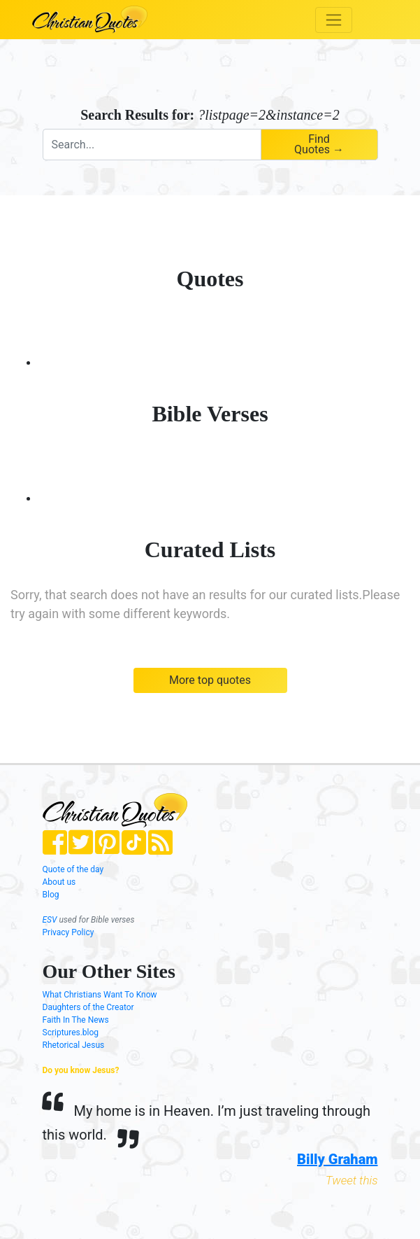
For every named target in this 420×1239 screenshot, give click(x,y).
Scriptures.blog (71, 1032)
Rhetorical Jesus (74, 1045)
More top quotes (210, 680)
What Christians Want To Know (100, 995)
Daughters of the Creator (88, 1007)
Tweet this (352, 1180)
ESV (50, 920)
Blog (51, 894)
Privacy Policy (68, 932)
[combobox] (152, 144)
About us (59, 882)
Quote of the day (73, 869)
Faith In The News (76, 1020)
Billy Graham (337, 1159)
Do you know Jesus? (81, 1070)
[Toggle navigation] (333, 20)
